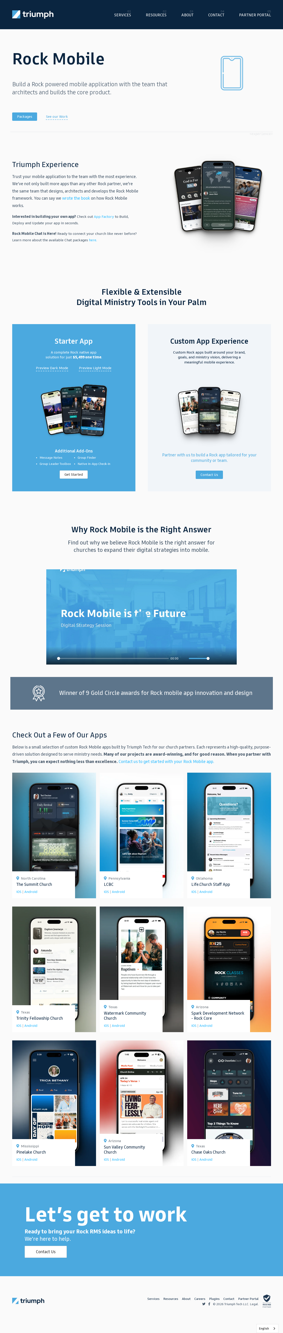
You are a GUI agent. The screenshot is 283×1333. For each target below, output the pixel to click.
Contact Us (45, 1251)
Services (122, 15)
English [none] (264, 1328)
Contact (216, 15)
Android (30, 892)
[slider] (113, 658)
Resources (156, 15)
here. (93, 240)
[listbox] (267, 1328)
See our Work (57, 116)
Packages (24, 116)
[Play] (52, 658)
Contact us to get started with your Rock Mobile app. (166, 761)
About (187, 15)
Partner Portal (255, 15)
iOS (18, 892)
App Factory (104, 216)
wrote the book (76, 198)
